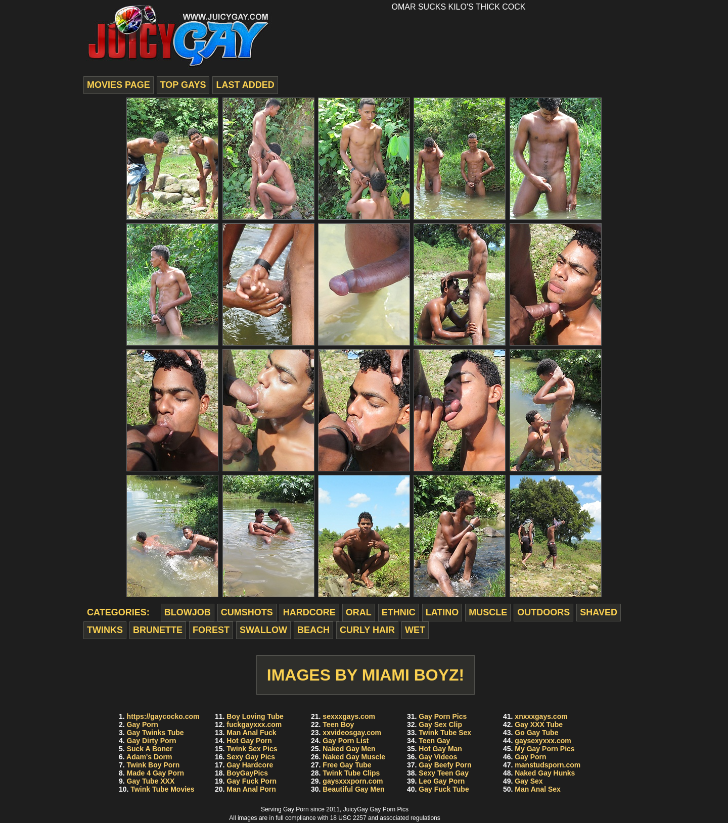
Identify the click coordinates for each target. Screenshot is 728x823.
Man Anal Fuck (251, 733)
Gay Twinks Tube (155, 733)
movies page (118, 85)
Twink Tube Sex (445, 733)
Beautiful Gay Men (353, 789)
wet (415, 630)
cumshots (247, 612)
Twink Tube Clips (351, 773)
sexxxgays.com (349, 716)
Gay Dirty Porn (151, 741)
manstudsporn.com (547, 765)
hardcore (309, 612)
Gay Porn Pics (443, 716)
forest (211, 630)
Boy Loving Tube (255, 716)
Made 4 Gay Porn (156, 773)
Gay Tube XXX (151, 781)
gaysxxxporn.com (353, 781)
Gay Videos (438, 757)
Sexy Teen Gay (444, 773)
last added (245, 85)
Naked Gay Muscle (354, 757)
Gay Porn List (346, 741)
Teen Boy (338, 724)
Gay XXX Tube (539, 724)
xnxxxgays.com (541, 716)
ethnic (399, 612)
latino (442, 612)
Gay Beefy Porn (445, 765)
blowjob (187, 612)
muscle (488, 612)
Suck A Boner (150, 749)
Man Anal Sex (538, 789)
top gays (183, 85)
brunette (158, 630)
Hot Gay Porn (248, 741)
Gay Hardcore (249, 765)
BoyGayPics (247, 773)
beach (313, 630)
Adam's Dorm (149, 757)
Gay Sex (528, 781)
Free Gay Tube (347, 765)
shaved (598, 612)
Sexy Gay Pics (250, 757)
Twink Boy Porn (153, 765)
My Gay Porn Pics (544, 749)
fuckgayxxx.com (254, 724)
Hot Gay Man (440, 749)
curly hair (367, 630)
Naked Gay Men (349, 749)
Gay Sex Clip (440, 724)
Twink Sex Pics (251, 749)
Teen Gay (434, 741)
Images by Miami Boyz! (366, 675)
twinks (105, 630)
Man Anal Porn (251, 789)
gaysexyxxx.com (543, 741)
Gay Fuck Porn (251, 781)
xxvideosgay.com (352, 733)
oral (359, 612)
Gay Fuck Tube (444, 789)
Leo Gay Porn (442, 781)
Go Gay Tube (536, 733)
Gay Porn (142, 724)
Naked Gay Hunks (545, 773)
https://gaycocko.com (163, 716)
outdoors (543, 612)
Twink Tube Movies (162, 789)
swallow (263, 630)
